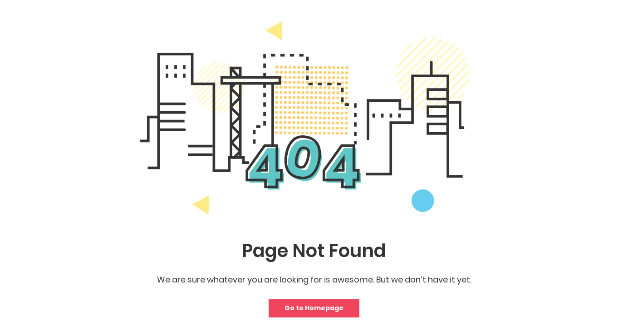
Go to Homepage (314, 307)
